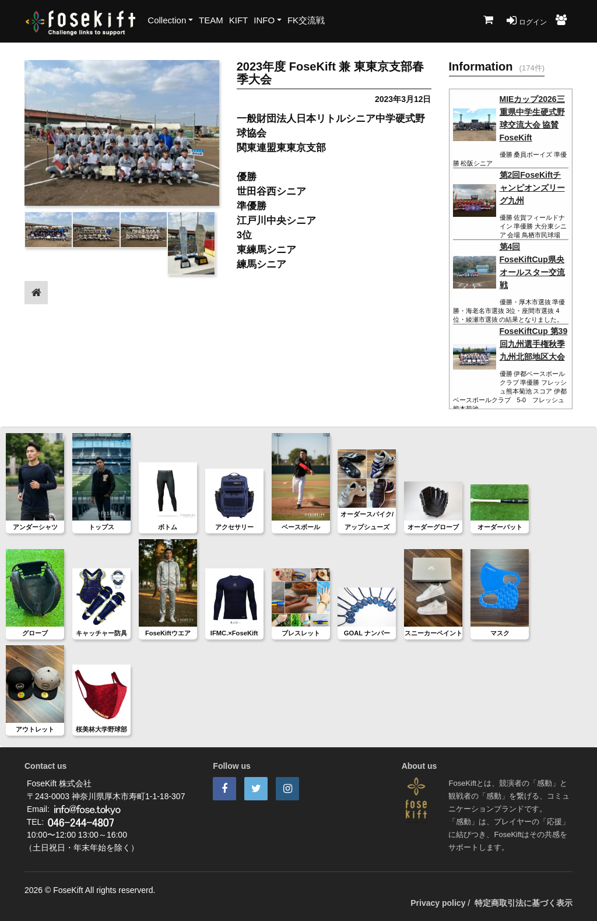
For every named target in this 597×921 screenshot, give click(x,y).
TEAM (211, 20)
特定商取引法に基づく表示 (524, 903)
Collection (167, 20)
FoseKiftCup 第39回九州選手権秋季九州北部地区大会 (534, 343)
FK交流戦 (306, 20)
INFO (264, 20)
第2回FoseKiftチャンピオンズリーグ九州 (532, 187)
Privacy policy (437, 903)
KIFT (238, 20)
